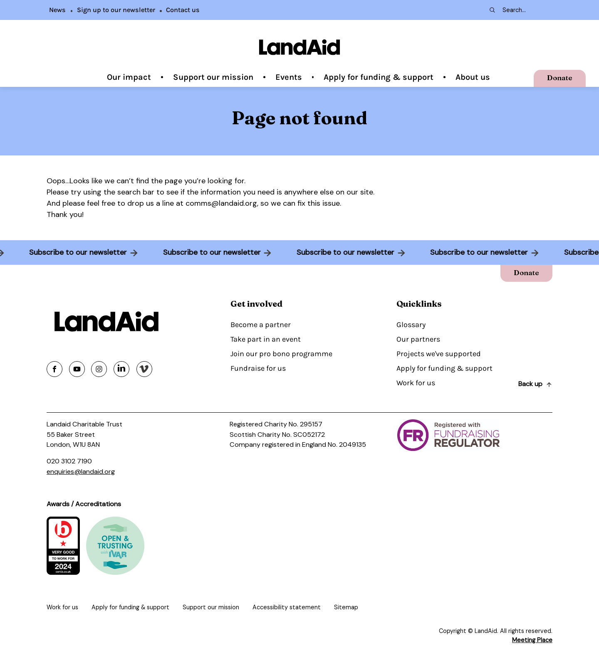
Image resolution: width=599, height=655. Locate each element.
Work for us (415, 382)
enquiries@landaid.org (81, 471)
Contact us (183, 10)
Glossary (411, 324)
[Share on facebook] (54, 369)
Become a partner (260, 324)
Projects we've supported (438, 353)
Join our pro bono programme (281, 353)
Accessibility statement (286, 607)
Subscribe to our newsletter (75, 252)
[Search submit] (492, 10)
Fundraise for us (258, 368)
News (57, 10)
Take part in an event (265, 339)
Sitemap (346, 607)
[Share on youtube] (77, 369)
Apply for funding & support (378, 77)
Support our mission (213, 77)
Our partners (418, 339)
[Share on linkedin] (121, 369)
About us (472, 77)
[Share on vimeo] (144, 369)
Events (288, 77)
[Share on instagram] (99, 369)
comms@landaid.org (221, 203)
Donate (559, 77)
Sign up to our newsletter (116, 10)
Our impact (129, 77)
